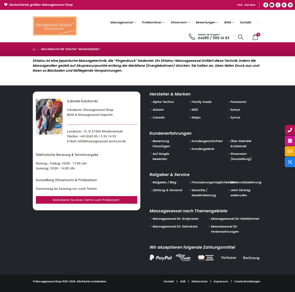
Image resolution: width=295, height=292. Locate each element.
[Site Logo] (55, 26)
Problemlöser (152, 22)
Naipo (196, 117)
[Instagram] (278, 4)
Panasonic (238, 102)
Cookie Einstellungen (247, 281)
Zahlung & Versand (167, 190)
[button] (241, 37)
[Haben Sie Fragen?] (209, 36)
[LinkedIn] (284, 4)
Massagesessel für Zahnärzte (175, 226)
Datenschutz (200, 281)
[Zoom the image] (86, 94)
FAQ (240, 5)
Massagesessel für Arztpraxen (176, 219)
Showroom (179, 22)
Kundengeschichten (207, 141)
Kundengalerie (203, 149)
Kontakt (245, 22)
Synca (235, 117)
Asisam (158, 110)
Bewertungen (205, 22)
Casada (159, 117)
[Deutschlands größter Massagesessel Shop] (39, 4)
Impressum (221, 281)
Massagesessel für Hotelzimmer (235, 219)
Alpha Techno (163, 102)
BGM (227, 22)
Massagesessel (121, 22)
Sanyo (235, 110)
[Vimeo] (290, 4)
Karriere (250, 5)
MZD (195, 110)
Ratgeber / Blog (164, 182)
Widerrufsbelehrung (245, 182)
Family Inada (202, 102)
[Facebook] (265, 4)
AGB (182, 281)
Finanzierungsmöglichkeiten (213, 182)
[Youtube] (271, 4)
